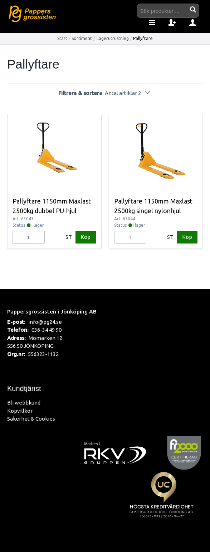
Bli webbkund (23, 403)
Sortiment (82, 38)
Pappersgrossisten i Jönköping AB (52, 311)
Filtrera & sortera (104, 93)
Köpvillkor (20, 411)
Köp (85, 237)
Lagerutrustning (113, 38)
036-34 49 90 (46, 330)
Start (62, 38)
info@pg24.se (45, 322)
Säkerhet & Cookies (31, 419)
